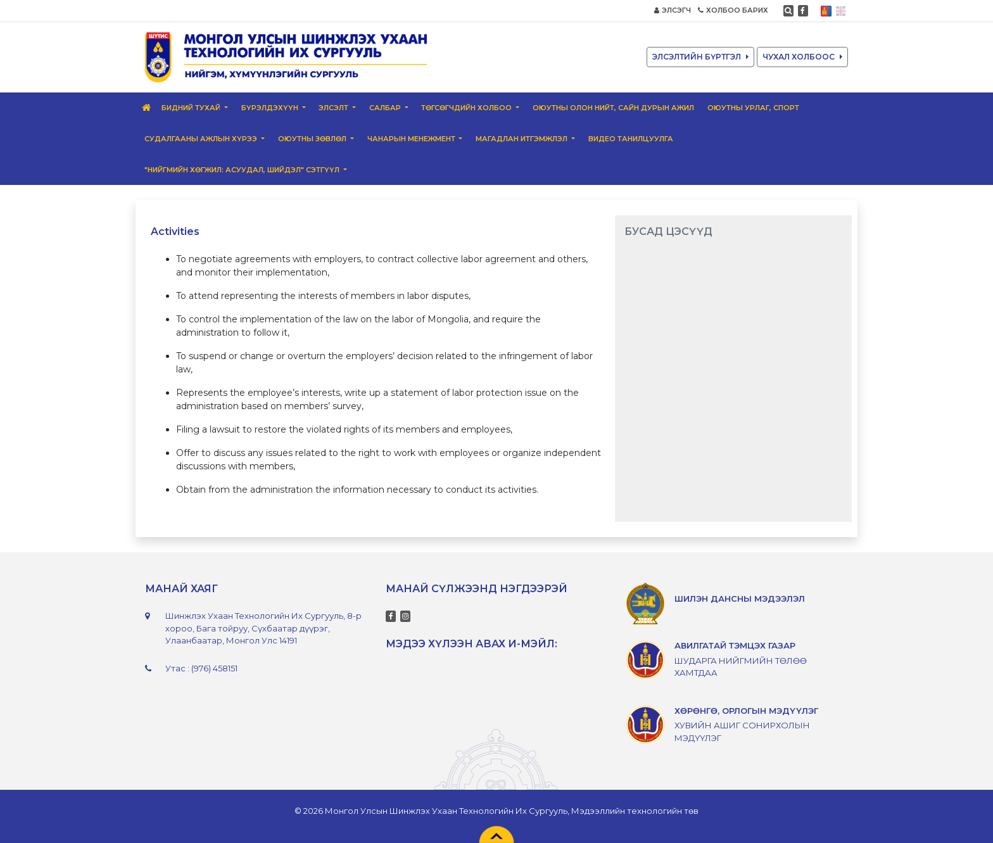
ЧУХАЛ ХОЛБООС (802, 56)
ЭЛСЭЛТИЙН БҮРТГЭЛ (700, 56)
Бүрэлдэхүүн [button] (270, 107)
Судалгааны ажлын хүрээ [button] (201, 138)
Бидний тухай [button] (191, 107)
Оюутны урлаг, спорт (753, 107)
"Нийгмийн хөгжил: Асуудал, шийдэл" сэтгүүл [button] (242, 169)
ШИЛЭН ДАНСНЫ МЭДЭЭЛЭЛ (739, 598)
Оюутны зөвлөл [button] (313, 138)
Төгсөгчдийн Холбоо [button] (467, 107)
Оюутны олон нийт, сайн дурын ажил (613, 107)
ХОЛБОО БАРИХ (733, 10)
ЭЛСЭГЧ (672, 10)
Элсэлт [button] (334, 107)
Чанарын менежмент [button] (412, 138)
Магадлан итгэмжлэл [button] (522, 138)
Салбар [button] (386, 107)
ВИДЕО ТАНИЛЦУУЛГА (630, 138)
